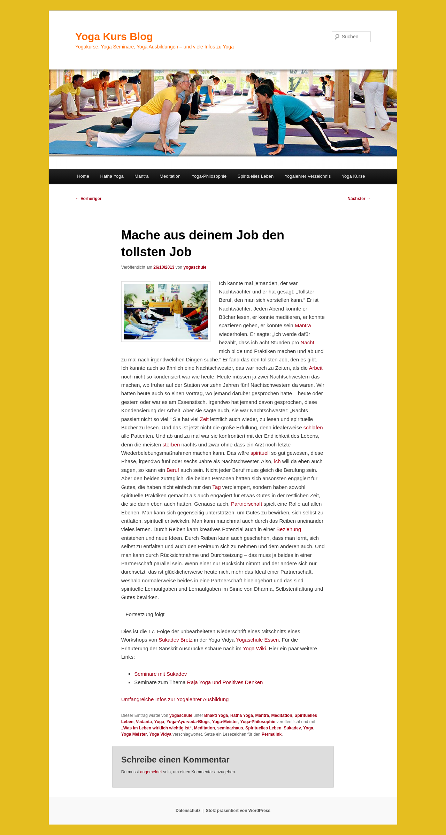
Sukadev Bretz (176, 640)
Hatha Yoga (111, 176)
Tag (216, 487)
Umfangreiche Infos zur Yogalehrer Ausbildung (175, 699)
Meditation (170, 176)
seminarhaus (230, 728)
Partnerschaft (246, 504)
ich (277, 461)
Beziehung (288, 529)
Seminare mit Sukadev (160, 674)
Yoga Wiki (254, 648)
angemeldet (151, 771)
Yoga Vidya (160, 734)
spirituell (260, 453)
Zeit (204, 419)
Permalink (272, 734)
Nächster (359, 198)
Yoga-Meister (225, 721)
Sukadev (292, 728)
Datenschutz (188, 810)
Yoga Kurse (353, 176)
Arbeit (316, 368)
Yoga (159, 721)
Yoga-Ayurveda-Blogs (188, 721)
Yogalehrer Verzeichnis (308, 176)
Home (83, 176)
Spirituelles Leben (256, 176)
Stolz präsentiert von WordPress (238, 810)
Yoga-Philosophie (209, 176)
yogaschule (194, 267)
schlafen (313, 427)
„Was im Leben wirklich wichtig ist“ (156, 728)
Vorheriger (88, 198)
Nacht (307, 342)
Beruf (173, 470)
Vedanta (144, 721)
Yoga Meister (134, 734)
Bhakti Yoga (216, 715)
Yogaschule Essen (257, 640)
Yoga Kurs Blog (114, 36)
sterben (171, 444)
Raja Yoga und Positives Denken (225, 682)
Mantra (141, 176)
